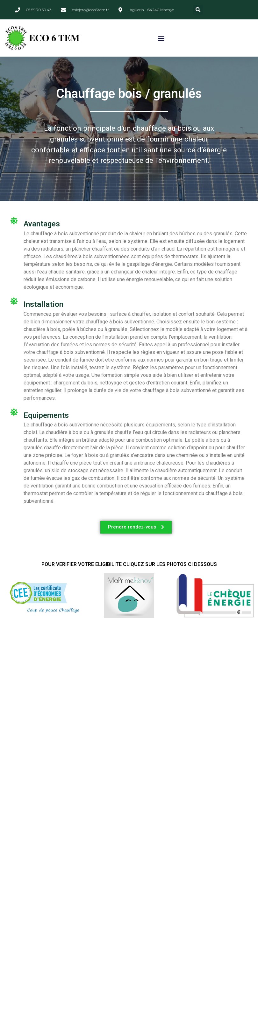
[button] (198, 10)
